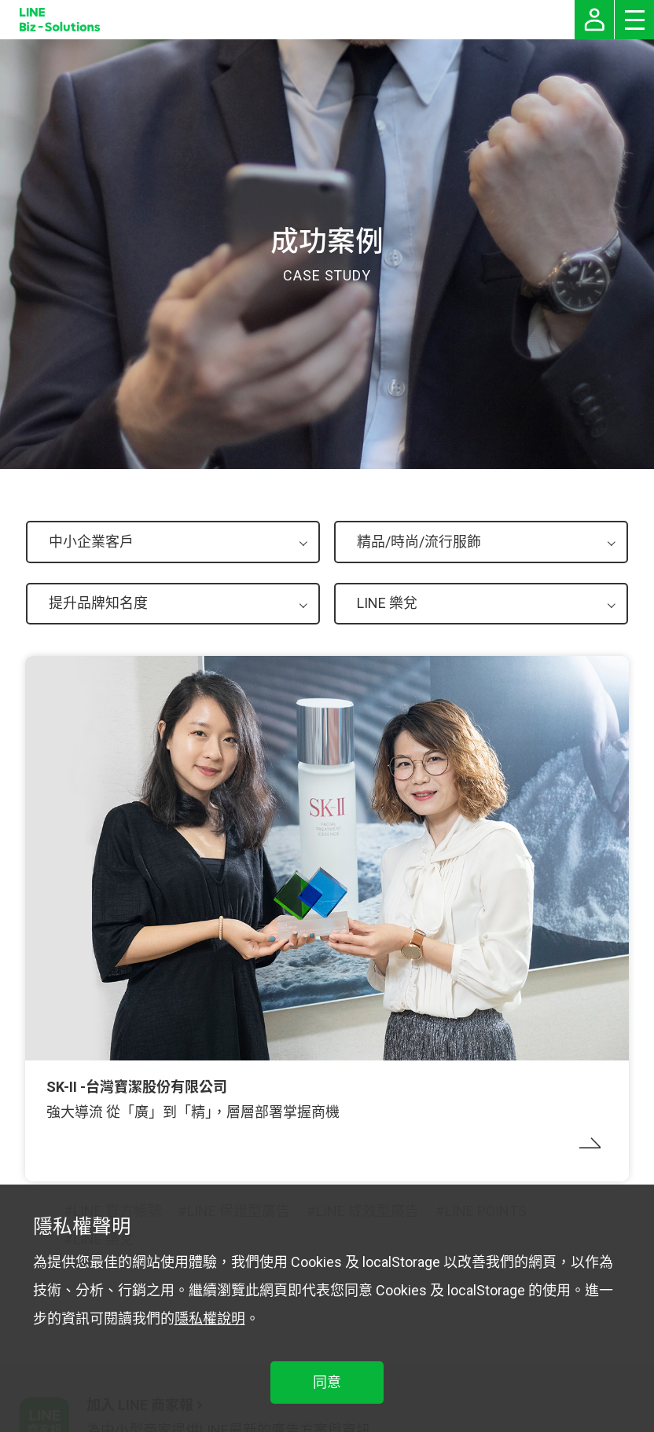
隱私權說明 (210, 1318)
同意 (327, 1382)
